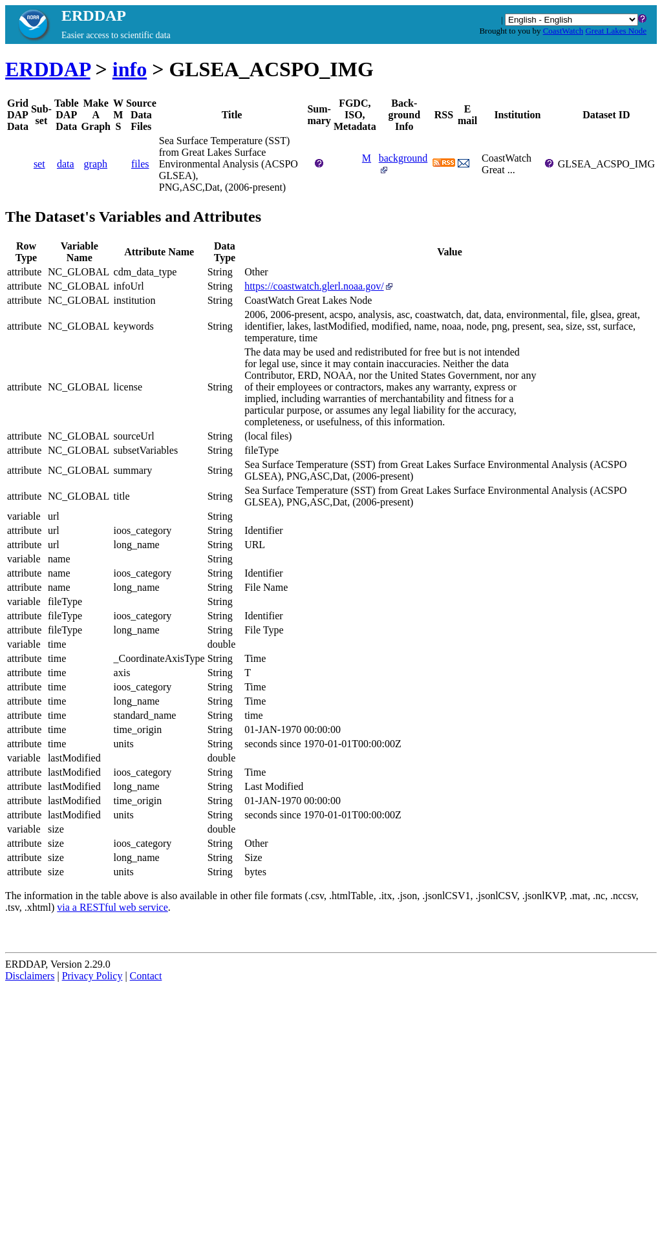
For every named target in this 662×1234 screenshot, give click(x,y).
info (129, 69)
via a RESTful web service (112, 907)
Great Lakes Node (615, 31)
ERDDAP (48, 69)
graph (95, 163)
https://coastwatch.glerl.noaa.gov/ (319, 286)
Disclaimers (29, 975)
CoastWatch (563, 31)
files (140, 163)
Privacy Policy (92, 975)
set (39, 163)
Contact (146, 975)
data (65, 163)
